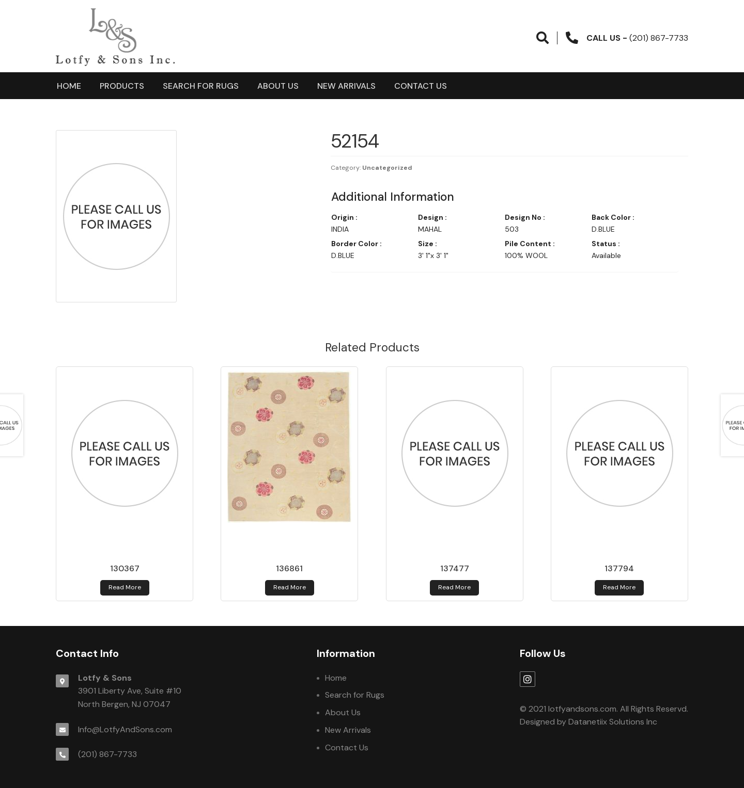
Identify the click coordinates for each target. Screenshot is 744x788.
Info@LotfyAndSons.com (125, 729)
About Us (278, 86)
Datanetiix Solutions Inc (612, 721)
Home (69, 86)
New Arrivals (346, 86)
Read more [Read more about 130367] (125, 587)
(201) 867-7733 (107, 754)
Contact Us (420, 86)
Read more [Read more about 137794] (619, 587)
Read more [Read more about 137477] (454, 587)
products (122, 86)
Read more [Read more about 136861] (289, 587)
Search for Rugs (201, 86)
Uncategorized (387, 168)
